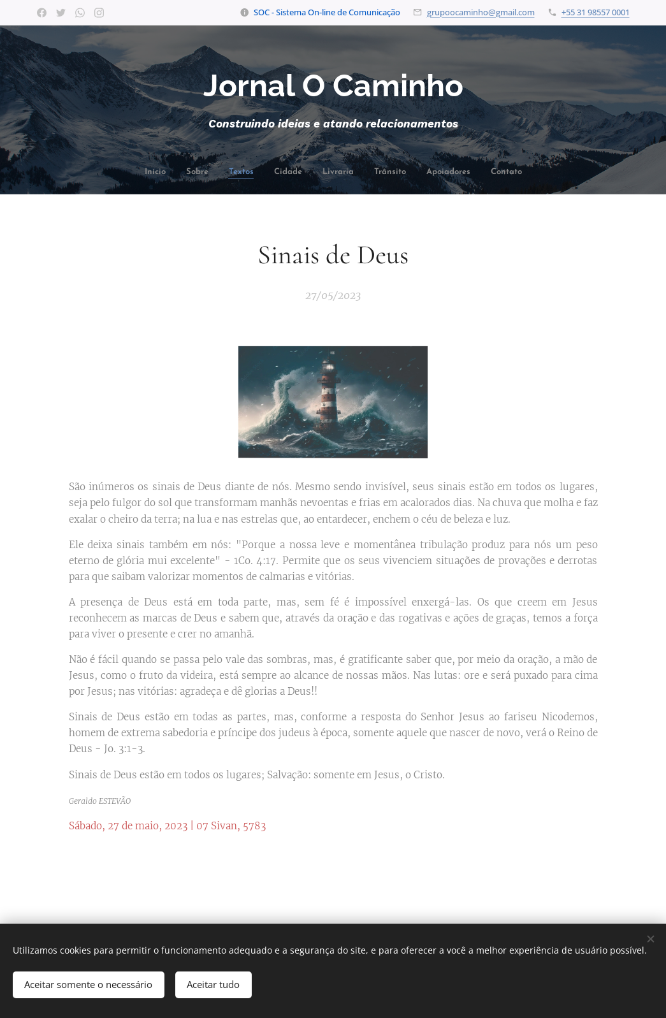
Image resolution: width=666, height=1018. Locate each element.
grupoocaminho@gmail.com (481, 12)
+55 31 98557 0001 (595, 12)
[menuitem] (172, 173)
